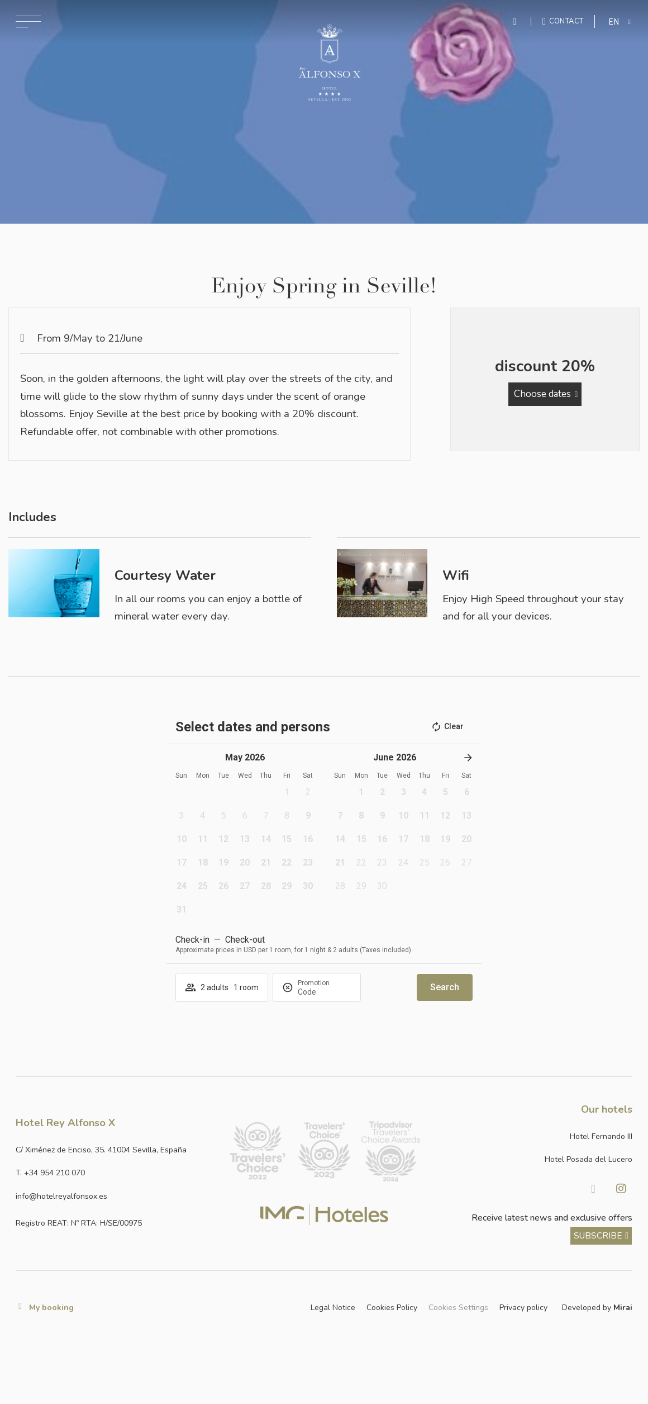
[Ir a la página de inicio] (329, 62)
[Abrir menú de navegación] (28, 21)
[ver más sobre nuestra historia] (601, 1235)
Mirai (622, 1307)
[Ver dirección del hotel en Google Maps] (115, 1150)
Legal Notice (333, 1307)
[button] (287, 795)
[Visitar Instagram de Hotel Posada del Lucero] (621, 1189)
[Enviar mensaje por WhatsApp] (516, 21)
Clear (447, 726)
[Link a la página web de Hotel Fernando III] (532, 1137)
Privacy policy (523, 1307)
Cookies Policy (391, 1307)
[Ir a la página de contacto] (562, 21)
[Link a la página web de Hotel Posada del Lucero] (532, 1160)
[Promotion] (324, 991)
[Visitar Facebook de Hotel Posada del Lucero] (593, 1189)
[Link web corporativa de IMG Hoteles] (324, 1214)
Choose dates (542, 393)
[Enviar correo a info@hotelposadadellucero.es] (115, 1197)
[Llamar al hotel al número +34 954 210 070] (115, 1173)
